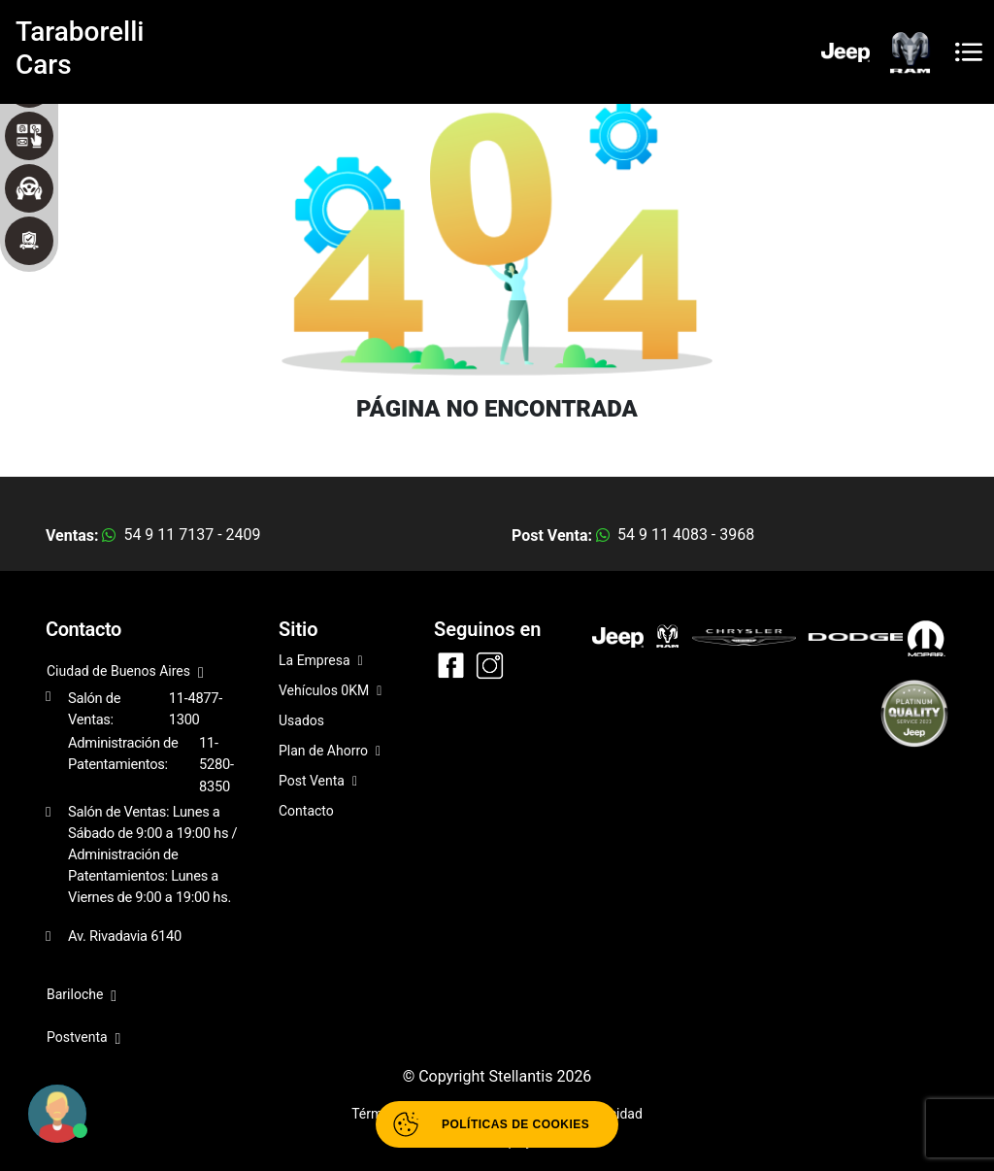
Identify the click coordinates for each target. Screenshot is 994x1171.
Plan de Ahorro (330, 752)
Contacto (306, 811)
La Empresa (321, 661)
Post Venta (318, 782)
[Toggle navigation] (969, 52)
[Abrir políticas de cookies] (497, 1124)
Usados (301, 720)
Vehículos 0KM (330, 692)
